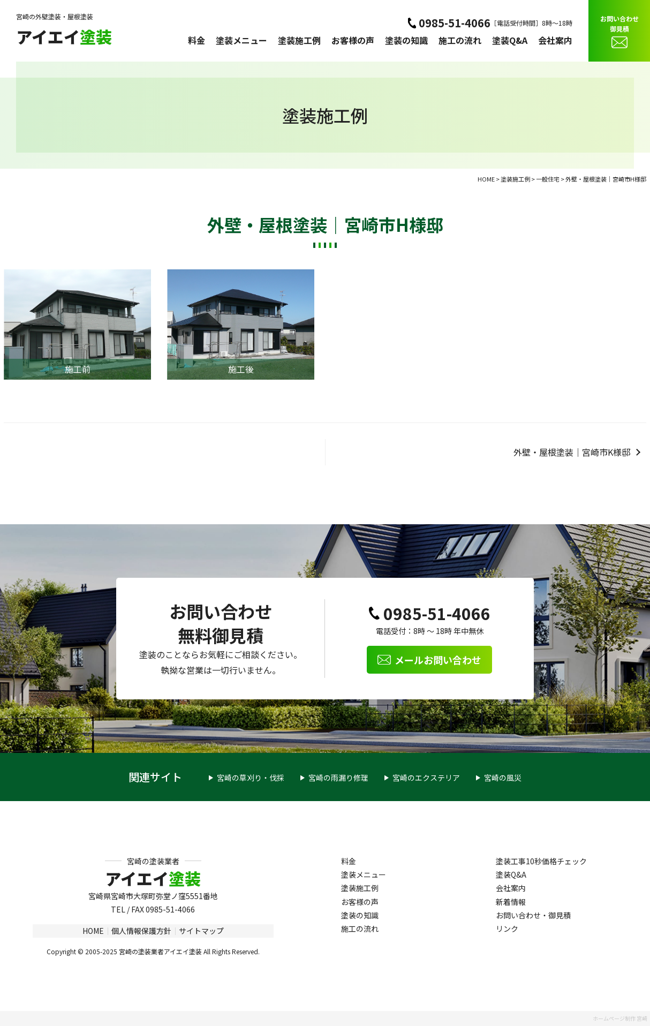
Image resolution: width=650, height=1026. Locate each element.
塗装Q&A (509, 40)
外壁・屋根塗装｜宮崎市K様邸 (571, 452)
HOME (93, 930)
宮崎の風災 (502, 777)
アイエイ (64, 36)
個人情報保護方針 (141, 930)
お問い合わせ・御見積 (533, 915)
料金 (196, 40)
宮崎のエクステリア (426, 777)
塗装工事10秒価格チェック (541, 861)
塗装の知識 (406, 40)
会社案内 (555, 40)
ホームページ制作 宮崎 (620, 1018)
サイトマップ (201, 930)
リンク (507, 928)
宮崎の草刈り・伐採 (250, 777)
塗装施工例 (299, 40)
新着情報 (511, 901)
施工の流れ (460, 40)
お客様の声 (352, 40)
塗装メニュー (241, 40)
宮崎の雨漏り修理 (338, 777)
